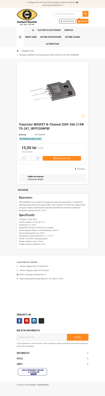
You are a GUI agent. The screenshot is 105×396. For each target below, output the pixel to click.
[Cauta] (70, 14)
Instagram (34, 321)
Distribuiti (80, 169)
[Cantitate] (31, 158)
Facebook (19, 321)
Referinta (22, 135)
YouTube (27, 321)
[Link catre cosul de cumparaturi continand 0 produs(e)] (82, 21)
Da (77, 337)
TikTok (41, 321)
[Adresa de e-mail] (42, 337)
